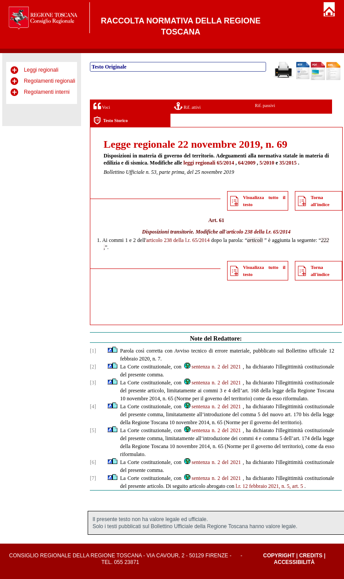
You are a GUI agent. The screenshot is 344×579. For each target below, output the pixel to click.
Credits (311, 555)
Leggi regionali (41, 70)
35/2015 (288, 163)
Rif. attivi (187, 106)
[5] (93, 430)
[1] (93, 351)
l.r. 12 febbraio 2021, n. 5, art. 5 (269, 486)
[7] (93, 478)
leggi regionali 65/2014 (208, 163)
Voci (101, 106)
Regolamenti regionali (49, 81)
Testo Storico (110, 120)
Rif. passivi (265, 105)
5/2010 (266, 163)
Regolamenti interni (47, 92)
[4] (93, 406)
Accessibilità (294, 562)
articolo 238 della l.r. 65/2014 (259, 232)
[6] (93, 462)
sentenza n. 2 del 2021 (212, 367)
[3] (93, 383)
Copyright (278, 555)
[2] (93, 367)
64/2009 (246, 163)
